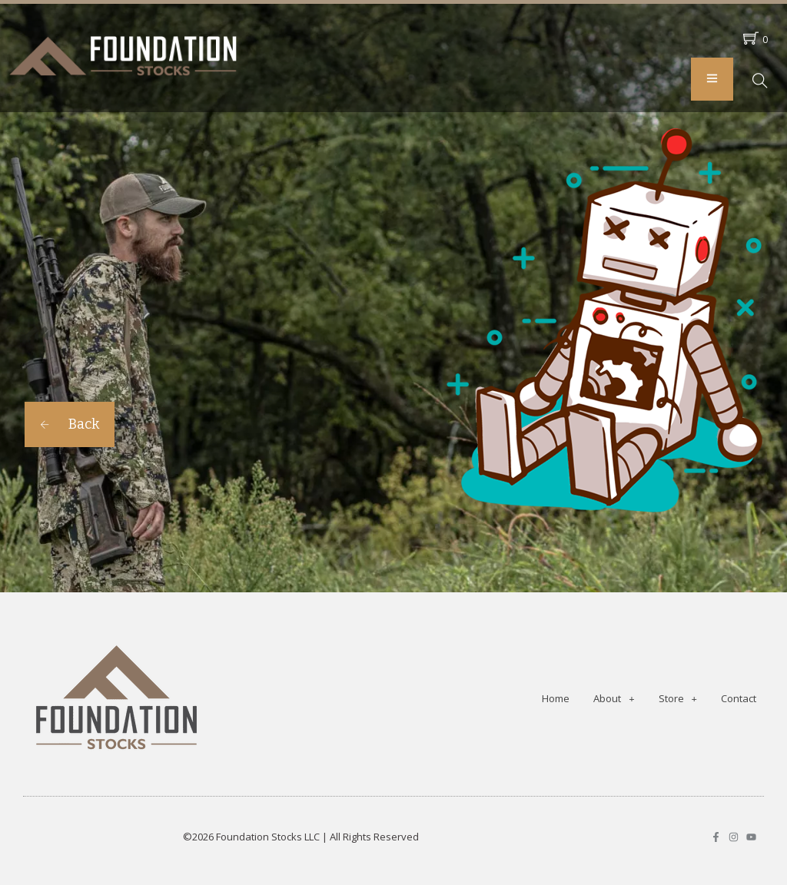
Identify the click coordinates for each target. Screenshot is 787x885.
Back (69, 424)
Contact (738, 698)
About (613, 698)
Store (678, 698)
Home (555, 698)
